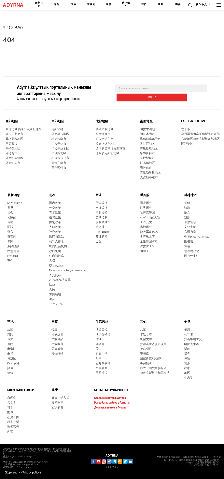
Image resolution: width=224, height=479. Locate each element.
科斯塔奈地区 (104, 129)
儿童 (143, 329)
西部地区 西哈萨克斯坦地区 (24, 129)
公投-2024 (56, 304)
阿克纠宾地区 (14, 158)
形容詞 (11, 236)
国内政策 (55, 203)
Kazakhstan (14, 203)
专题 (56, 4)
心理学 (11, 398)
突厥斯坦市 (147, 158)
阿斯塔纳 (57, 129)
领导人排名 (56, 241)
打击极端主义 (193, 339)
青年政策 (55, 212)
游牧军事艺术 (149, 232)
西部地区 (12, 121)
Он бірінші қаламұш (196, 236)
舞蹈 (10, 334)
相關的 (11, 217)
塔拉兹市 (146, 167)
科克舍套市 (58, 139)
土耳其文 (146, 222)
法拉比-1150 (148, 246)
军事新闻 (101, 368)
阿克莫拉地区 (60, 134)
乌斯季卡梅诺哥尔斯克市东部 (200, 134)
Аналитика (103, 232)
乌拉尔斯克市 (14, 134)
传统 (54, 329)
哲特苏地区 (147, 143)
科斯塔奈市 (103, 134)
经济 (108, 4)
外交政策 (55, 208)
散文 (187, 212)
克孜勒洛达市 (149, 177)
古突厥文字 (147, 236)
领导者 (188, 334)
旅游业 (100, 227)
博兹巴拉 (101, 329)
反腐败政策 (103, 222)
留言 (10, 232)
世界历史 (146, 208)
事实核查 (146, 363)
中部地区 (57, 121)
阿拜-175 (145, 251)
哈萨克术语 (191, 344)
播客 (187, 353)
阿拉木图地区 (149, 129)
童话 (187, 246)
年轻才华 (146, 334)
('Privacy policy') (31, 472)
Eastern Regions (193, 121)
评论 (187, 358)
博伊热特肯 (103, 334)
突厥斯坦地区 (149, 148)
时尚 (99, 358)
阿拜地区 (187, 143)
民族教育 (57, 344)
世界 (10, 208)
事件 (178, 4)
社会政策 (55, 232)
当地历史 (146, 227)
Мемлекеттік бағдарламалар (68, 270)
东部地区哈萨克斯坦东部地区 (200, 139)
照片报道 (101, 373)
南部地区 (146, 121)
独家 (187, 368)
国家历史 (146, 203)
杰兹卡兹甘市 (60, 158)
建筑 (10, 373)
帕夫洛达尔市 (104, 139)
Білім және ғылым (20, 390)
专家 (10, 241)
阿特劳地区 (13, 148)
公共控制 (101, 217)
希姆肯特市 (147, 153)
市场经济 (101, 208)
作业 (99, 339)
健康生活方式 (60, 398)
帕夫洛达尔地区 (106, 143)
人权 (52, 260)
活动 (187, 349)
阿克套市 (11, 143)
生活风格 (102, 321)
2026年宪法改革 (60, 280)
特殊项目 (146, 349)
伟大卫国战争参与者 (153, 368)
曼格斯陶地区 (14, 139)
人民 (52, 289)
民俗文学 (146, 339)
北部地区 (102, 121)
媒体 (10, 368)
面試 (10, 227)
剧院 (10, 344)
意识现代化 (191, 251)
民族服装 (57, 349)
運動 (160, 4)
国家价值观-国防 (151, 358)
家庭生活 (101, 353)
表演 (10, 339)
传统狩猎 (57, 353)
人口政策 (55, 227)
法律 (52, 284)
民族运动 (57, 334)
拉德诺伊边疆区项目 (153, 344)
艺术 (10, 321)
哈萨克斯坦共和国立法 (155, 373)
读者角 (100, 344)
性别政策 (55, 222)
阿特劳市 (11, 153)
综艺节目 (13, 363)
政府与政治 (56, 236)
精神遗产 (126, 4)
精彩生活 (13, 422)
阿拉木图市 (147, 134)
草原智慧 (190, 222)
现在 (74, 4)
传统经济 (101, 203)
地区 (187, 373)
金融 (99, 241)
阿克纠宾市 (13, 163)
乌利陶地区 (58, 153)
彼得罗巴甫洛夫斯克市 (110, 148)
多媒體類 (13, 246)
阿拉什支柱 (191, 256)
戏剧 (187, 217)
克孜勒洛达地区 (150, 172)
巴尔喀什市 (58, 167)
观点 (187, 363)
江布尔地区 (147, 163)
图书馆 (188, 241)
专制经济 (101, 212)
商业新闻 (101, 236)
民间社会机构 (58, 246)
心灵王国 (13, 417)
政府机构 (55, 251)
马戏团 (11, 358)
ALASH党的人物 (150, 217)
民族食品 (57, 339)
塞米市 (185, 129)
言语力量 (190, 232)
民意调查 (13, 251)
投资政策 (55, 217)
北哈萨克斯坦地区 (107, 153)
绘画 (10, 329)
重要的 (91, 4)
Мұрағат (12, 256)
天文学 (11, 402)
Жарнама (11, 472)
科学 (10, 407)
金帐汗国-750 (149, 241)
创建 (187, 203)
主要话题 (55, 294)
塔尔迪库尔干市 (150, 139)
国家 (143, 4)
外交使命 (55, 275)
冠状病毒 (57, 407)
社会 (10, 212)
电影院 (11, 349)
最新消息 (39, 4)
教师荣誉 (13, 426)
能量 (10, 412)
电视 (10, 353)
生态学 (188, 378)
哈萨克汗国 (147, 212)
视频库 (144, 353)
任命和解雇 (56, 256)
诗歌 (187, 208)
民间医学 (57, 402)
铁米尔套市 (58, 163)
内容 (10, 431)
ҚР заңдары (56, 265)
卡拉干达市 (58, 143)
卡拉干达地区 (60, 148)
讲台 (52, 299)
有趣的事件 (103, 363)
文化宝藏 (190, 227)
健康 (187, 329)
